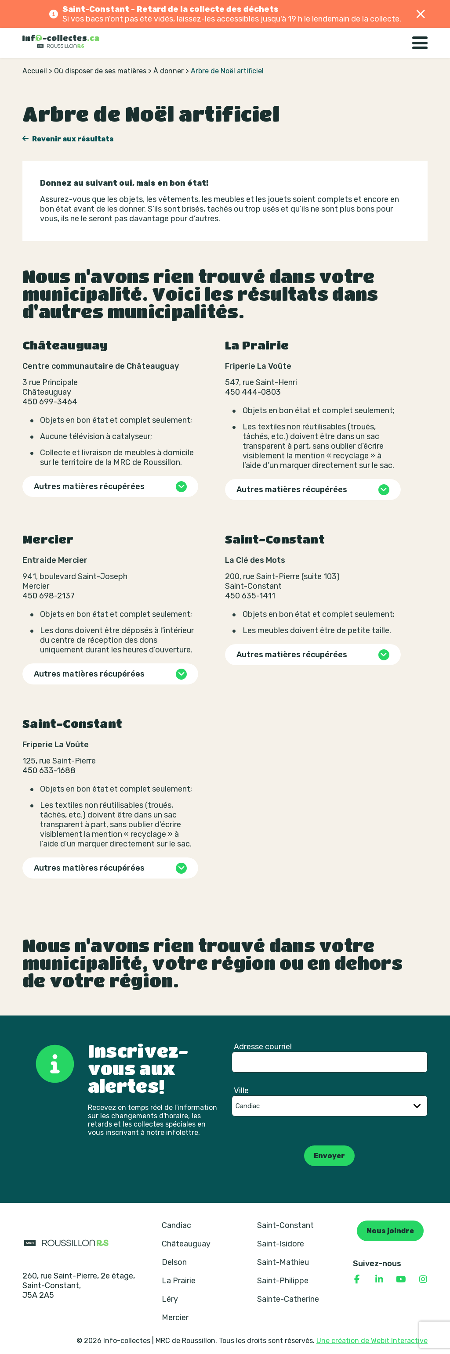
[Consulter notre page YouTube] (401, 1279)
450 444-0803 (253, 392)
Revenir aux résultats (72, 139)
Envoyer (329, 1156)
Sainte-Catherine (288, 1299)
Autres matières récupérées (89, 486)
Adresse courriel (263, 1047)
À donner (168, 71)
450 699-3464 (49, 402)
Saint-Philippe (282, 1281)
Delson (174, 1262)
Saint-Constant (285, 1225)
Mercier (175, 1317)
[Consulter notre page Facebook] (357, 1279)
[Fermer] (421, 14)
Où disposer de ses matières (100, 71)
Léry (170, 1299)
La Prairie (179, 1281)
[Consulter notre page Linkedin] (379, 1279)
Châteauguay (186, 1244)
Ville (241, 1090)
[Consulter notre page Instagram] (423, 1279)
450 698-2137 (48, 596)
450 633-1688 (49, 770)
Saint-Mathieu (283, 1262)
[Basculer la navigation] (420, 43)
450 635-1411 (250, 596)
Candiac (176, 1225)
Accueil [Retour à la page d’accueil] (34, 71)
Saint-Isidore (280, 1244)
